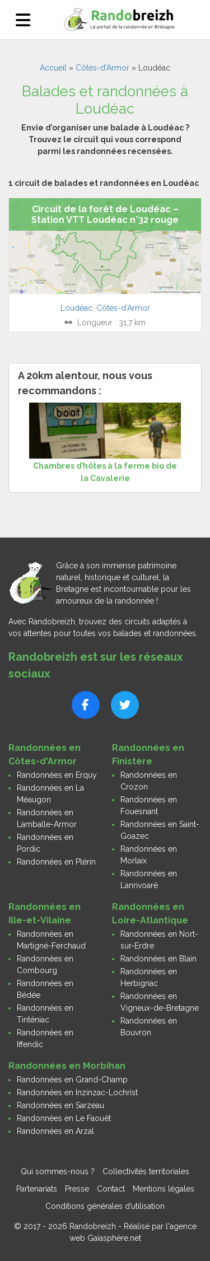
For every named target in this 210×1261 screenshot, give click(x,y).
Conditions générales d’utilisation (105, 1206)
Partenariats (36, 1188)
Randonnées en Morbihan (66, 1066)
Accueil (53, 67)
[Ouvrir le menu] (23, 19)
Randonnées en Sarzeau (60, 1105)
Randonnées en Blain (158, 958)
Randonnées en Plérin (56, 861)
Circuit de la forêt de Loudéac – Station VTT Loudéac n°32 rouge (105, 214)
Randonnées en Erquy (57, 774)
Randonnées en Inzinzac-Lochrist (77, 1092)
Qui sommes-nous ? (58, 1171)
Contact (111, 1188)
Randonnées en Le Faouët (64, 1118)
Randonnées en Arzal (55, 1131)
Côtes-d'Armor (102, 67)
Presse (77, 1188)
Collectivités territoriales (145, 1171)
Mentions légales (163, 1188)
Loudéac (76, 307)
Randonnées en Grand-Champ (72, 1079)
